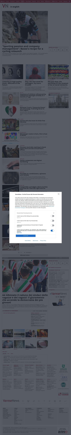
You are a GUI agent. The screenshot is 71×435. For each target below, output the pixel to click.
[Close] (59, 194)
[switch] (52, 216)
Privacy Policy (43, 240)
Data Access (35, 240)
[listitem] (35, 213)
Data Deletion (28, 240)
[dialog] (35, 217)
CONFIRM (25, 235)
